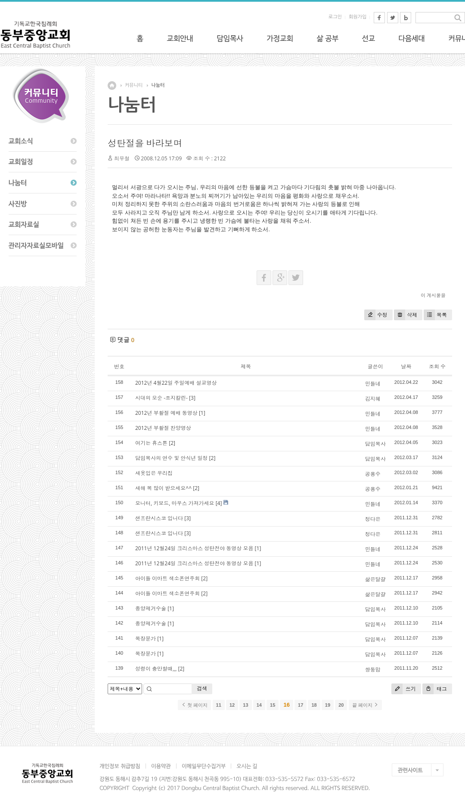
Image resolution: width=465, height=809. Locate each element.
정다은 (373, 519)
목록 (435, 315)
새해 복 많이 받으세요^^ (163, 488)
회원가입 (357, 17)
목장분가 (145, 638)
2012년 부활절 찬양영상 (163, 428)
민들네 (373, 383)
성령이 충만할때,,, (156, 668)
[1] (202, 413)
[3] (192, 397)
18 (313, 705)
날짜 (406, 366)
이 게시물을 (433, 295)
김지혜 (373, 398)
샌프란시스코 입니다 (159, 518)
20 (341, 705)
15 (272, 705)
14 (259, 705)
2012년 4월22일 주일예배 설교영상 (176, 382)
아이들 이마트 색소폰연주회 (167, 578)
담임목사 (375, 443)
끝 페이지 (365, 705)
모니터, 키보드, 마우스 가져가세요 (174, 503)
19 (327, 705)
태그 (434, 688)
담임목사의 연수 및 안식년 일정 (171, 458)
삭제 (405, 315)
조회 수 (437, 366)
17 (300, 705)
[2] (172, 443)
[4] (219, 503)
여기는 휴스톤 (151, 443)
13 (245, 705)
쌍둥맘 (373, 669)
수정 (376, 315)
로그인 (335, 17)
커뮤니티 (134, 85)
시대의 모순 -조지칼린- (161, 397)
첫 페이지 (194, 705)
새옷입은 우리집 (154, 473)
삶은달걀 (375, 579)
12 (232, 705)
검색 (202, 688)
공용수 (373, 474)
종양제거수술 (150, 608)
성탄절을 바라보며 (145, 143)
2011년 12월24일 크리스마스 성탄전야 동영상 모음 (194, 548)
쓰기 (403, 688)
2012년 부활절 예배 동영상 (166, 413)
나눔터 (157, 85)
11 (218, 705)
